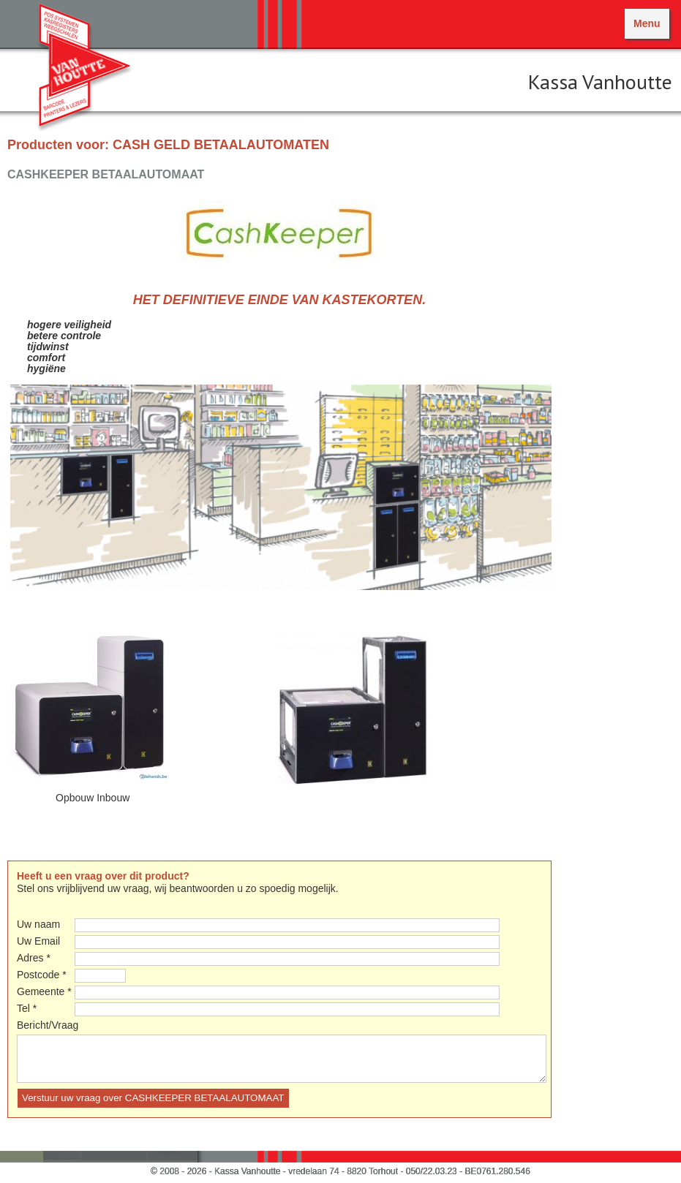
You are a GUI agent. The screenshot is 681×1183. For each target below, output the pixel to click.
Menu (647, 23)
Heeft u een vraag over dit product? (103, 876)
